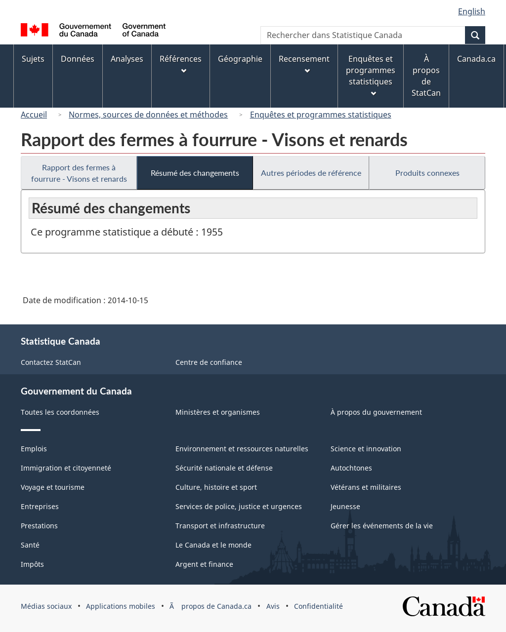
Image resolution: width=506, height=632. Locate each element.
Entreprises (40, 506)
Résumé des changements (195, 172)
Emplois (34, 448)
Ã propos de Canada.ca (210, 606)
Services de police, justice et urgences (238, 506)
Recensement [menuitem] (304, 63)
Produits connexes (427, 172)
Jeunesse (345, 506)
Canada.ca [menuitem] (476, 58)
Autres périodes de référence (311, 172)
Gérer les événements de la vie (382, 525)
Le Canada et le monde (213, 545)
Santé (30, 545)
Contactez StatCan (51, 362)
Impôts (32, 564)
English (471, 11)
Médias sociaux (46, 606)
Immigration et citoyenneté (66, 468)
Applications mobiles (120, 606)
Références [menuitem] (181, 63)
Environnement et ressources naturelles (241, 448)
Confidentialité (318, 606)
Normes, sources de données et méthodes (148, 114)
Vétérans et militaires (366, 487)
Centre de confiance (208, 362)
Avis (273, 606)
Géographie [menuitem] (240, 58)
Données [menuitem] (77, 58)
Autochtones (351, 468)
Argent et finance (204, 564)
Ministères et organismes (217, 412)
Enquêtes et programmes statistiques (320, 114)
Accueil (34, 114)
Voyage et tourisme (52, 487)
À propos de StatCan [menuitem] (426, 75)
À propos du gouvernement (376, 412)
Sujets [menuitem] (33, 58)
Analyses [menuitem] (127, 58)
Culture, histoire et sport (216, 487)
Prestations (39, 525)
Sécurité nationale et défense (224, 468)
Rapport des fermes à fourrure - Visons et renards (79, 172)
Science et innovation (366, 448)
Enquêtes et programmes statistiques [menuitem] (370, 74)
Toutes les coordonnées (60, 412)
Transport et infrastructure (220, 525)
